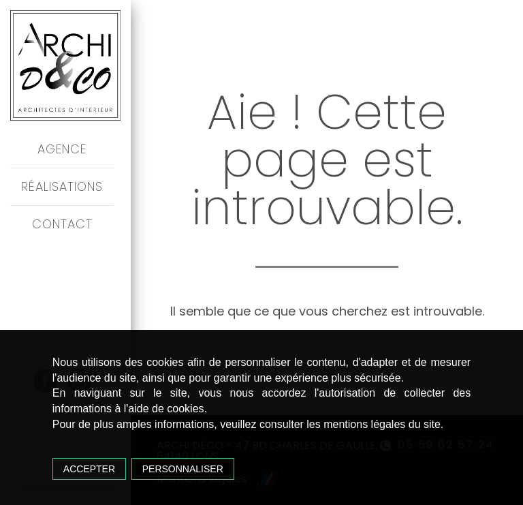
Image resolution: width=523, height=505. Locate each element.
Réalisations (62, 186)
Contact (62, 223)
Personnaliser (182, 468)
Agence (61, 148)
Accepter (89, 468)
